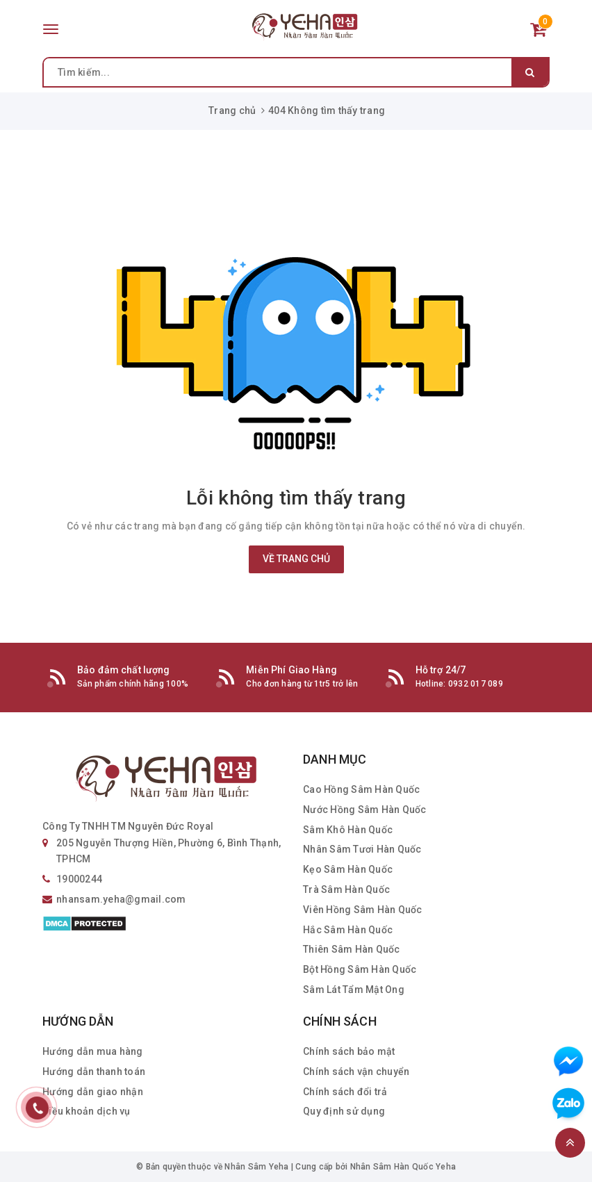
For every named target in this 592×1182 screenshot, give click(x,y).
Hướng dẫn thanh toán (93, 1071)
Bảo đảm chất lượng (123, 669)
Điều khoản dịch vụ (86, 1111)
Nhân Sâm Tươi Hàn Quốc (362, 849)
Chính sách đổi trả (345, 1091)
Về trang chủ (296, 558)
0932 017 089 (475, 684)
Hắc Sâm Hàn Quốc (348, 929)
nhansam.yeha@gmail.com (121, 899)
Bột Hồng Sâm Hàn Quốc (359, 969)
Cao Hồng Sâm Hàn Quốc (361, 789)
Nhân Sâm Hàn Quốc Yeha (403, 1167)
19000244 (79, 879)
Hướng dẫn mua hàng (92, 1051)
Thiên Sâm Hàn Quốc (351, 949)
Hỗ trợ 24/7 (441, 669)
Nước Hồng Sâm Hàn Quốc (365, 809)
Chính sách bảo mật (349, 1051)
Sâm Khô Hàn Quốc (348, 829)
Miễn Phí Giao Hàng (291, 669)
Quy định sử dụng (344, 1111)
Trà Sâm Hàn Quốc (346, 889)
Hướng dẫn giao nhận (92, 1091)
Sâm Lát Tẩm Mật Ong (353, 989)
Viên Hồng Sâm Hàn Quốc (362, 909)
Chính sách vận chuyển (356, 1071)
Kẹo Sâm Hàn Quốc (348, 869)
